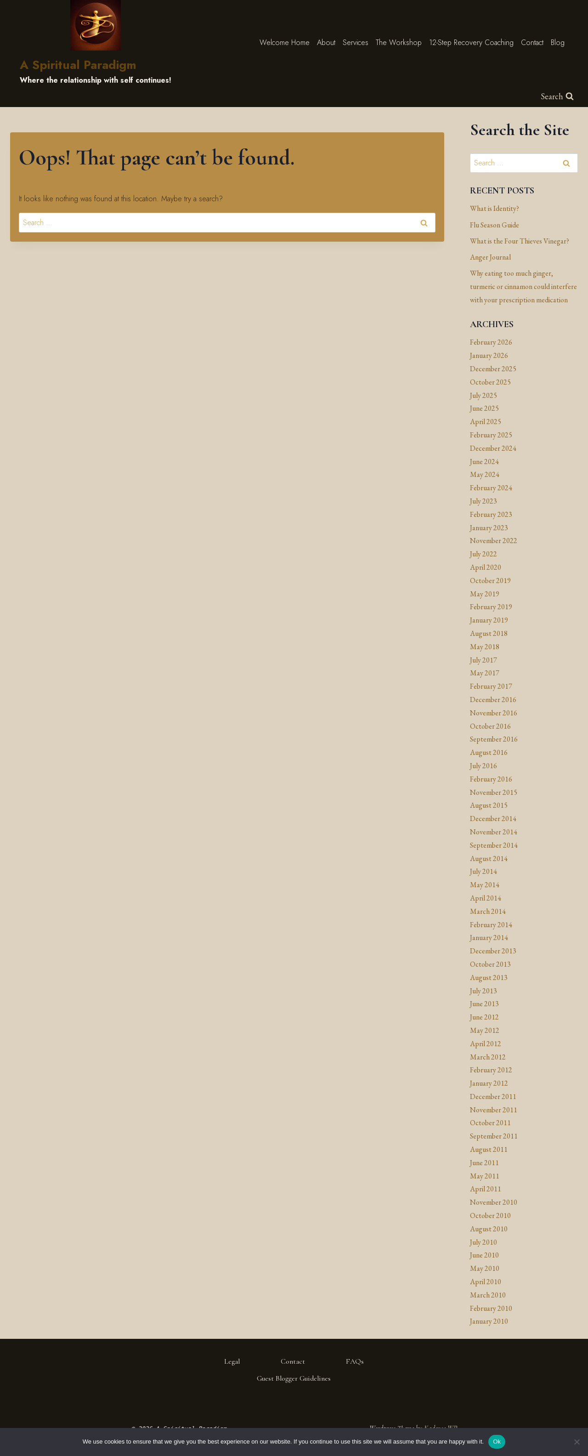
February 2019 (491, 607)
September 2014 (494, 845)
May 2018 (484, 647)
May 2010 (484, 1268)
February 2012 (491, 1070)
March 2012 (488, 1057)
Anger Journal (490, 257)
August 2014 (489, 858)
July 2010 (483, 1242)
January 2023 (489, 528)
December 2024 (493, 448)
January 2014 (489, 937)
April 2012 (485, 1043)
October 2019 (490, 580)
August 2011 (489, 1149)
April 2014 (485, 898)
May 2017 (484, 673)
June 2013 (484, 1003)
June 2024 (484, 461)
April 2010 (485, 1281)
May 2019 (484, 594)
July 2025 (483, 395)
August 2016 (489, 752)
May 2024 (484, 474)
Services (355, 42)
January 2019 (489, 620)
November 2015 (493, 792)
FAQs (355, 1361)
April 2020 (485, 567)
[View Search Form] (557, 97)
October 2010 (490, 1215)
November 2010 (493, 1202)
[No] (576, 1441)
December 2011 (493, 1096)
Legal (232, 1361)
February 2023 (491, 514)
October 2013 (490, 964)
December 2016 (493, 699)
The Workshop (399, 42)
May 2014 (484, 884)
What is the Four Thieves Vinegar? (519, 241)
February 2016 (491, 779)
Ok (497, 1441)
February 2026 (491, 342)
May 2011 (484, 1176)
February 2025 (491, 435)
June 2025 (484, 408)
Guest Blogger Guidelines (294, 1378)
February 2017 (491, 686)
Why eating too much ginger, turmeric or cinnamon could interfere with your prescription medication (523, 286)
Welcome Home (285, 42)
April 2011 (485, 1189)
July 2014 (483, 871)
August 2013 (489, 977)
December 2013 (493, 951)
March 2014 (488, 911)
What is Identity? (494, 208)
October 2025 (490, 382)
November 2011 (493, 1110)
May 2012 (484, 1030)
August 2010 (489, 1229)
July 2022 (483, 554)
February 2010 (491, 1308)
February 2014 (491, 924)
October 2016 (490, 726)
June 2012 (484, 1017)
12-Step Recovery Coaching (471, 42)
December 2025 (493, 369)
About (326, 42)
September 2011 (494, 1136)
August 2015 (489, 805)
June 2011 (484, 1162)
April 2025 (485, 421)
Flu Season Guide (494, 225)
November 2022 (493, 540)
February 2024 (491, 488)
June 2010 (484, 1255)
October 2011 (490, 1122)
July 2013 (483, 991)
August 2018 (489, 633)
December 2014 (493, 818)
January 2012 (489, 1083)
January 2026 (489, 355)
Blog (558, 42)
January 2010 (489, 1321)
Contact (532, 42)
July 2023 (483, 501)
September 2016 (494, 739)
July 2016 (483, 765)
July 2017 (483, 660)
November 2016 (493, 713)
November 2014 (493, 832)
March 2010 (488, 1295)
